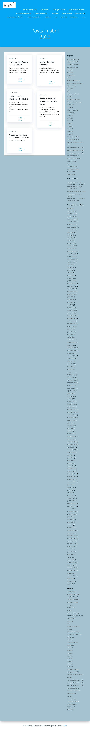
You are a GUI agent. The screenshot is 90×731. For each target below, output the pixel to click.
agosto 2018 (71, 452)
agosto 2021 (71, 358)
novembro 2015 (71, 538)
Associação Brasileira (29, 10)
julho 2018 (70, 455)
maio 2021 (70, 366)
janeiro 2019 (71, 439)
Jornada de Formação (77, 10)
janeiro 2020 (71, 407)
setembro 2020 (71, 388)
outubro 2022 (71, 321)
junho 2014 (70, 581)
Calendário (54, 13)
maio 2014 (70, 584)
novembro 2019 (71, 412)
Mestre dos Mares (72, 110)
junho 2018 (70, 458)
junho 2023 (70, 299)
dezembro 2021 (71, 348)
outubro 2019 (71, 415)
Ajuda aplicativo (71, 591)
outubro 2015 (71, 541)
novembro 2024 (71, 254)
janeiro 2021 (71, 377)
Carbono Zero (71, 75)
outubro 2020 (71, 385)
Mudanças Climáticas (73, 137)
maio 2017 (70, 490)
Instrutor (45, 10)
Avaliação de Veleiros (73, 64)
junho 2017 (70, 487)
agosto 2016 (71, 514)
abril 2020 (70, 399)
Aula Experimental (41, 13)
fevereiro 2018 (71, 468)
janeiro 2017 (71, 501)
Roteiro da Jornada (23, 13)
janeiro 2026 (71, 216)
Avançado (70, 70)
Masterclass (80, 13)
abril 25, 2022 (13, 58)
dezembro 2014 (71, 568)
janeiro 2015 (71, 565)
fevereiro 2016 (71, 530)
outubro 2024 (71, 256)
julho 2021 (70, 361)
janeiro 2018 (71, 471)
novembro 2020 (71, 383)
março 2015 (70, 560)
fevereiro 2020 (71, 404)
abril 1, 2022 (43, 95)
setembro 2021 (71, 356)
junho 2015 (70, 552)
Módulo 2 (70, 121)
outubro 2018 (71, 447)
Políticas (64, 17)
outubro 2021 (71, 353)
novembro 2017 (71, 476)
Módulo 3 (70, 126)
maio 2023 (70, 302)
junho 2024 (70, 267)
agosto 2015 (71, 546)
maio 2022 (70, 334)
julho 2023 (70, 297)
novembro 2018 (71, 444)
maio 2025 (70, 238)
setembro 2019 (71, 417)
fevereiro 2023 (71, 310)
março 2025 (70, 243)
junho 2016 (70, 519)
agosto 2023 (71, 294)
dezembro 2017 (71, 474)
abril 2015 (70, 557)
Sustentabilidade (34, 17)
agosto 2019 (71, 420)
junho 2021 (70, 364)
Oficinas (69, 145)
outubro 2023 (71, 289)
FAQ (56, 17)
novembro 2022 (71, 318)
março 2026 (70, 211)
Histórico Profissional (73, 94)
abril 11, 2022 (13, 93)
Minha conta (71, 113)
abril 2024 (70, 273)
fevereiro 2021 (71, 374)
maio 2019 (70, 428)
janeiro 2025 (71, 248)
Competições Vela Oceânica (75, 83)
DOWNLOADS (74, 17)
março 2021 (70, 372)
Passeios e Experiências (15, 17)
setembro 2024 (71, 259)
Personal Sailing (71, 161)
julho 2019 (70, 423)
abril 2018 (70, 463)
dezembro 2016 (71, 503)
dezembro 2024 (71, 251)
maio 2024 (70, 270)
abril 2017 (70, 493)
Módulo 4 (70, 131)
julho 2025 (70, 232)
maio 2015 (70, 554)
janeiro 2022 (71, 345)
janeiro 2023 (71, 313)
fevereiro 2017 (71, 498)
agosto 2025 (71, 230)
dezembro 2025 (71, 219)
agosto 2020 (71, 391)
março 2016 (70, 527)
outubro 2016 (71, 509)
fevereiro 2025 (71, 246)
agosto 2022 (71, 326)
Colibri (65, 726)
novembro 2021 (71, 350)
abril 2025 (70, 240)
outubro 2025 (71, 224)
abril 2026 (70, 208)
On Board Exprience (73, 156)
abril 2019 (70, 431)
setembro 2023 (71, 291)
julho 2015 (70, 549)
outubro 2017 (71, 479)
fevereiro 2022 (71, 342)
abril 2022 (70, 337)
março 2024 (70, 275)
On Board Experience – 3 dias (75, 153)
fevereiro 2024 (71, 278)
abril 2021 (70, 369)
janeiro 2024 (71, 281)
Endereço (48, 17)
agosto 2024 (71, 262)
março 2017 (70, 495)
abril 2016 (70, 525)
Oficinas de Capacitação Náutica (76, 191)
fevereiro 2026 (71, 213)
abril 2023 (70, 305)
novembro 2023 (71, 286)
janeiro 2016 (71, 533)
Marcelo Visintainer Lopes (74, 102)
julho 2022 (70, 329)
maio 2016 (70, 522)
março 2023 (70, 307)
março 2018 (70, 466)
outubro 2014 (71, 573)
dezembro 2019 (71, 409)
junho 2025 (70, 235)
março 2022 (70, 340)
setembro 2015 (71, 543)
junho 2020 (70, 396)
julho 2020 (70, 393)
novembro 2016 (71, 506)
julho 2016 (70, 517)
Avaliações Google (59, 10)
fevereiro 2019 (71, 436)
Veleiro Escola (67, 13)
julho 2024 (70, 264)
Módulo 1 (70, 115)
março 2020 (70, 401)
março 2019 (70, 433)
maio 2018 (70, 460)
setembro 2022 (71, 323)
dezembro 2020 (71, 380)
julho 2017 (70, 484)
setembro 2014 (71, 576)
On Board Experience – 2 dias (75, 150)
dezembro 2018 (71, 442)
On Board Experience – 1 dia (75, 147)
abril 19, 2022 (43, 58)
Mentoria (70, 107)
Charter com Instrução (73, 80)
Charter (69, 78)
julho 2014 (70, 578)
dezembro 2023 (71, 283)
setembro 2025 (71, 227)
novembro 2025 (71, 222)
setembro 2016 (71, 511)
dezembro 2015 (71, 535)
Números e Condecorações (75, 142)
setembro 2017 (71, 482)
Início (83, 17)
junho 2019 (70, 425)
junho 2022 (70, 332)
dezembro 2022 (71, 315)
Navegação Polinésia (73, 139)
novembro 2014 (71, 570)
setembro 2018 (71, 450)
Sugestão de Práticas (73, 169)
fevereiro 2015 (71, 562)
